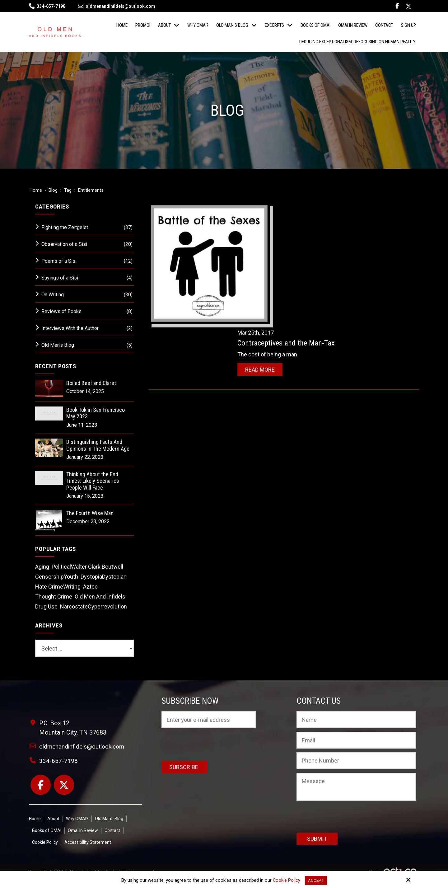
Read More (278, 244)
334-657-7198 (51, 6)
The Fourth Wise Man (90, 513)
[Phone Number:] (356, 760)
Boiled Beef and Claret (91, 383)
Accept (316, 880)
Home (36, 190)
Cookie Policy (286, 880)
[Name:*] (356, 719)
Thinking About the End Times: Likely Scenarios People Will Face (92, 481)
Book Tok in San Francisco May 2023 (95, 413)
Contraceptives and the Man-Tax (304, 217)
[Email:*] (356, 740)
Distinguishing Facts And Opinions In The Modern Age (97, 445)
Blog (53, 190)
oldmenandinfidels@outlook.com (116, 6)
